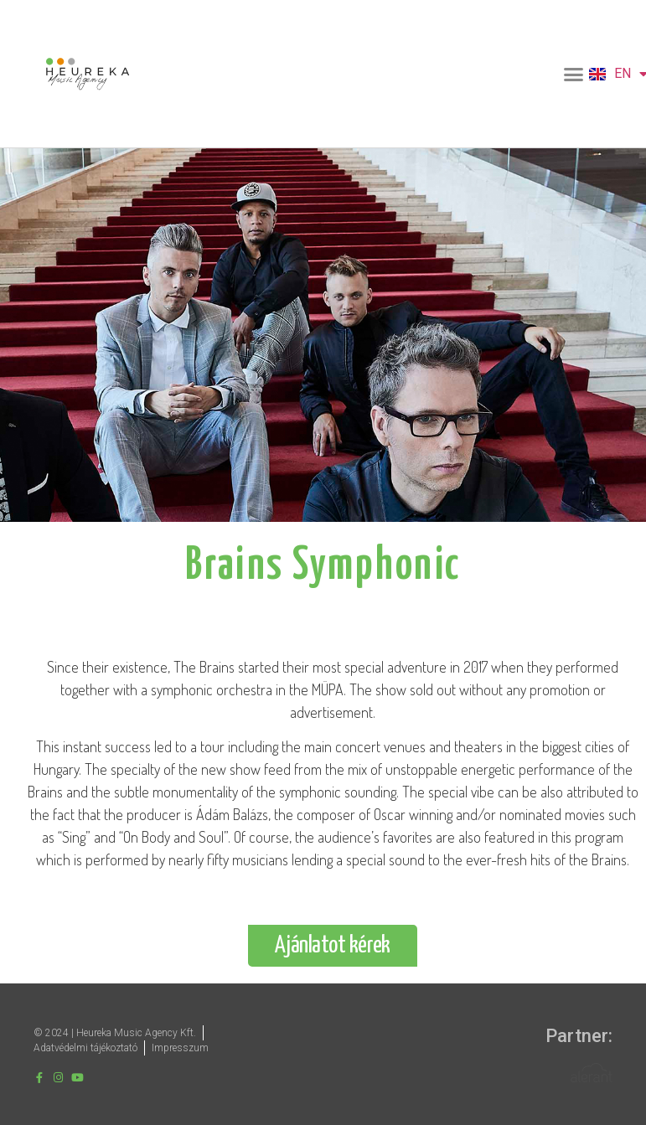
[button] (574, 74)
